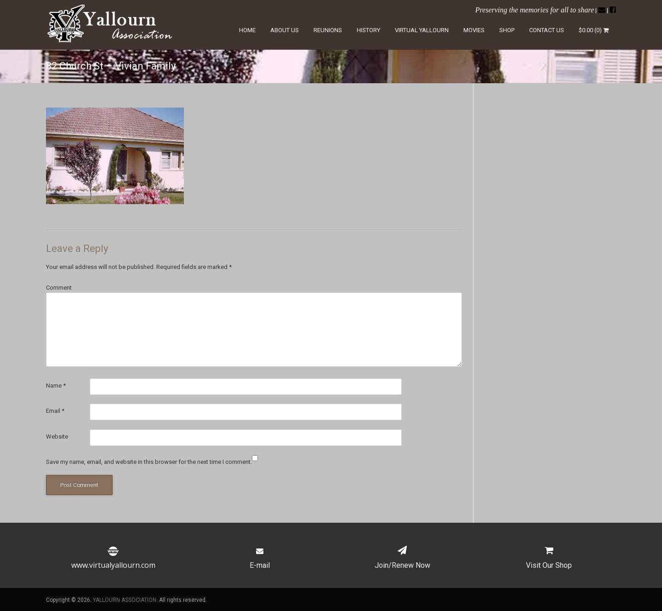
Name (56, 385)
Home (247, 30)
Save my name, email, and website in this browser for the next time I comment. (149, 461)
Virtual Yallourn (422, 30)
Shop (506, 30)
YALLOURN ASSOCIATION (124, 600)
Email (55, 410)
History (368, 30)
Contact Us (546, 30)
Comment (59, 287)
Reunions (328, 30)
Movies (474, 30)
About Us (284, 30)
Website (57, 436)
